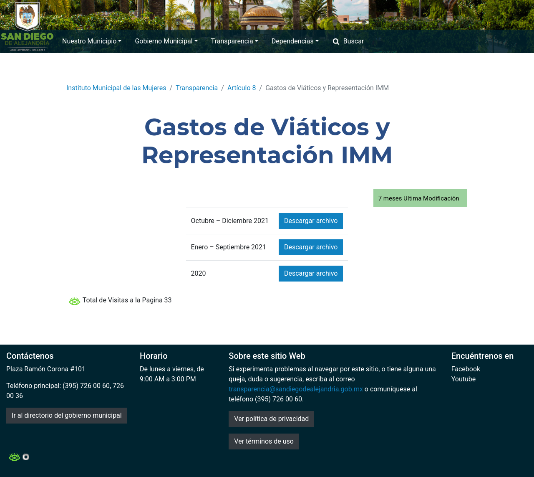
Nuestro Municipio (91, 41)
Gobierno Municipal (166, 41)
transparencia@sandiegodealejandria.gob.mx (296, 389)
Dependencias (295, 41)
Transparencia (234, 41)
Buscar (348, 41)
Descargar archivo (311, 221)
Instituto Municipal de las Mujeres (116, 88)
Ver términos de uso (264, 441)
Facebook (465, 369)
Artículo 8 (241, 88)
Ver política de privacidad (271, 419)
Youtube (463, 379)
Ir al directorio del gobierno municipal (67, 415)
